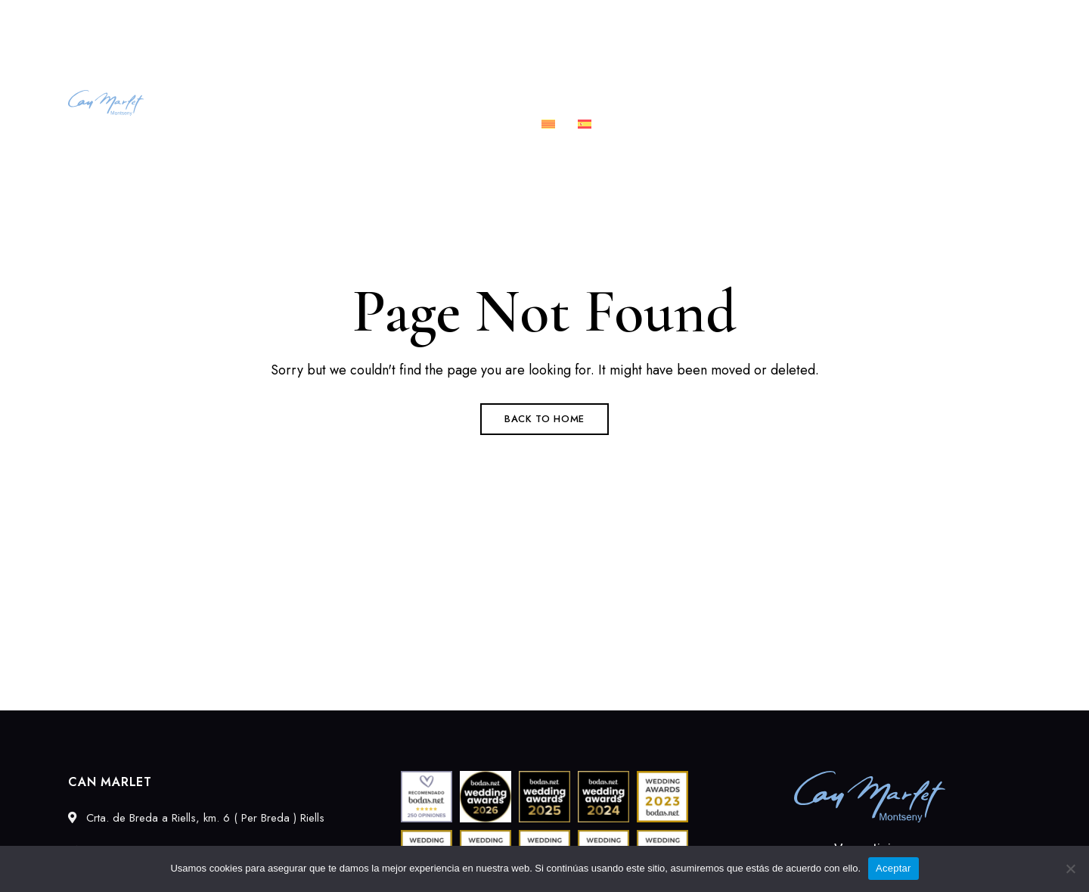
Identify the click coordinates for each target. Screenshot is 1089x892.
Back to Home (544, 419)
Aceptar (893, 868)
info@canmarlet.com (966, 20)
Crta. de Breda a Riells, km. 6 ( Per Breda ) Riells (183, 20)
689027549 (850, 20)
